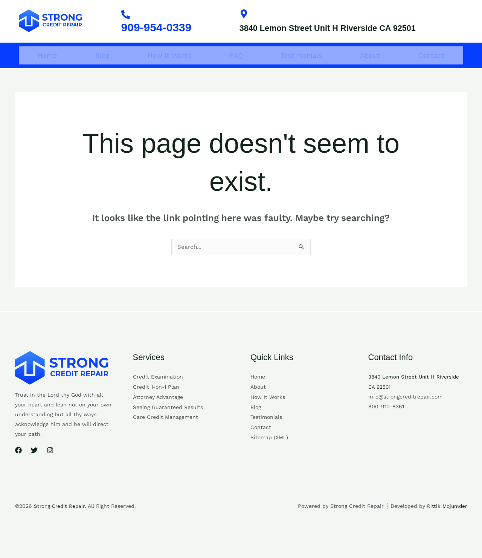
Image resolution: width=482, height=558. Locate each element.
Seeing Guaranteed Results (168, 418)
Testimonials (301, 67)
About (370, 67)
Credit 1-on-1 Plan (156, 399)
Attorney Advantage (158, 408)
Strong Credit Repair (60, 518)
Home (47, 67)
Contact (431, 67)
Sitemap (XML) (269, 448)
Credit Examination (158, 389)
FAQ (236, 67)
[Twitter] (34, 462)
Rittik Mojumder (446, 518)
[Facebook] (18, 462)
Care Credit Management (165, 428)
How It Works (170, 67)
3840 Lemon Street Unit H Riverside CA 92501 (344, 34)
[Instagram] (50, 462)
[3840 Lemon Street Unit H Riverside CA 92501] (245, 15)
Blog (102, 67)
